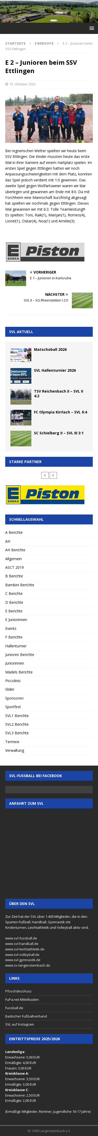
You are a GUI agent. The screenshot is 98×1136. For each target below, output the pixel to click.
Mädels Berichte (19, 672)
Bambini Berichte (19, 584)
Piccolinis (13, 680)
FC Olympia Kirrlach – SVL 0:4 (60, 412)
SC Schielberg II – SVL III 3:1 (59, 432)
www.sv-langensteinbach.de (27, 965)
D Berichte (14, 602)
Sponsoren (14, 698)
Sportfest (13, 706)
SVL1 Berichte (17, 715)
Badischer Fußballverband (26, 1016)
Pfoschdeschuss (18, 991)
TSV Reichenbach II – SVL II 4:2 (58, 393)
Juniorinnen (14, 663)
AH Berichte (15, 549)
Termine (12, 741)
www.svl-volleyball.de (22, 954)
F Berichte (13, 637)
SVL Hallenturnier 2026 (55, 370)
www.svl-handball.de (21, 943)
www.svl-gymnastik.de (23, 959)
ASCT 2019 (14, 567)
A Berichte (14, 532)
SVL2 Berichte (17, 724)
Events (10, 628)
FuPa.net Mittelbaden (22, 999)
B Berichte (14, 575)
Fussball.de (14, 1007)
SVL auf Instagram (19, 1024)
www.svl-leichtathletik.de (24, 949)
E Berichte (13, 610)
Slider (9, 689)
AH (7, 541)
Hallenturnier (16, 645)
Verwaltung (14, 750)
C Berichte (14, 593)
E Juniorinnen (16, 619)
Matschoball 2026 (50, 349)
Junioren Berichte (19, 654)
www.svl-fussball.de (21, 938)
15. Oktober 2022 (22, 84)
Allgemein (13, 558)
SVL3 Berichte (17, 732)
